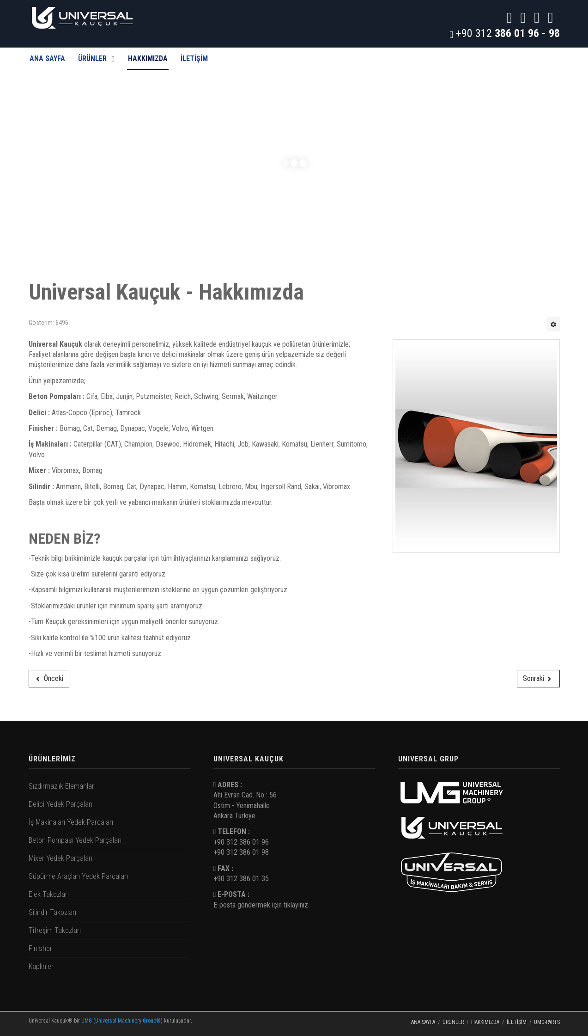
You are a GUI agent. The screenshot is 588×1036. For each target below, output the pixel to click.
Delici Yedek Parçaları (60, 804)
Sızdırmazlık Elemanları (62, 786)
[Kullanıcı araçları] (553, 324)
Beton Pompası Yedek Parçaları (75, 840)
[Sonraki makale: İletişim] (538, 678)
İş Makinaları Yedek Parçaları (71, 822)
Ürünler (92, 58)
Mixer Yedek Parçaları (60, 858)
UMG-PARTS (547, 1022)
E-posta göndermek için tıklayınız (260, 905)
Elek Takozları (49, 894)
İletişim (517, 1022)
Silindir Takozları (52, 912)
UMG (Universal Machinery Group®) (122, 1021)
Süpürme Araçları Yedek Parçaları (78, 876)
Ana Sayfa (47, 58)
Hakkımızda (148, 58)
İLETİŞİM (194, 58)
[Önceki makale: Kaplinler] (49, 678)
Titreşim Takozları (55, 930)
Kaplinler (41, 966)
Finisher (40, 948)
